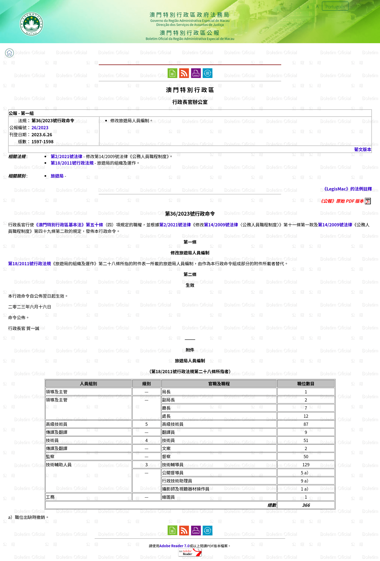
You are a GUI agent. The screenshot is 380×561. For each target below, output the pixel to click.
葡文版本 (362, 149)
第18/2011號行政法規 (72, 162)
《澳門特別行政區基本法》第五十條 (68, 224)
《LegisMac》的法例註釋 (347, 188)
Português (335, 6)
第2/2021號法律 (66, 156)
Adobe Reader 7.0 (174, 545)
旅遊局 (57, 175)
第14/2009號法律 (221, 224)
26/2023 (40, 127)
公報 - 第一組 (21, 113)
